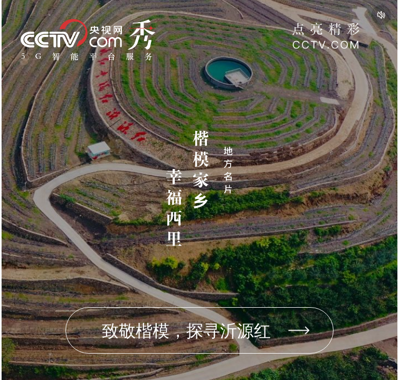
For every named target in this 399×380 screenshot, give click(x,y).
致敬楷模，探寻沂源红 (186, 330)
